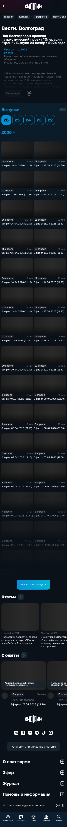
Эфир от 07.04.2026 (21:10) (16, 457)
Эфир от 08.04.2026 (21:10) (16, 428)
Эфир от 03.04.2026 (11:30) (16, 544)
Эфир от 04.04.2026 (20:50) (17, 515)
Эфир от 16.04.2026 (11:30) (49, 223)
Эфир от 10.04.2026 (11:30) (49, 369)
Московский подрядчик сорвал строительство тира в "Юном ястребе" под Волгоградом (19, 640)
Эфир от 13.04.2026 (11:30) (49, 311)
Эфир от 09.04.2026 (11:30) (49, 398)
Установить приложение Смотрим (33, 746)
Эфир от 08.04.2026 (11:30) (49, 428)
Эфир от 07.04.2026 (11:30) (49, 457)
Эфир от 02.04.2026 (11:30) (16, 574)
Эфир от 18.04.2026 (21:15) (16, 165)
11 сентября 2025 (10, 633)
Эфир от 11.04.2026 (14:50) (49, 340)
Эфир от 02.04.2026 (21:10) (49, 544)
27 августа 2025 (49, 633)
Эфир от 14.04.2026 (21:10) (16, 282)
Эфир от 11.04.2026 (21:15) (16, 340)
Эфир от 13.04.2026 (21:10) (16, 311)
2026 (14, 132)
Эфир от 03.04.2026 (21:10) (49, 515)
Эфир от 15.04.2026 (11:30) (49, 252)
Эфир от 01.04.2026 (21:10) (49, 574)
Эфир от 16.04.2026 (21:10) (16, 223)
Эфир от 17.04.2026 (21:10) (16, 194)
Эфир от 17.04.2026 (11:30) (49, 194)
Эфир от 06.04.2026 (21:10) (16, 486)
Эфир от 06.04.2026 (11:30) (49, 486)
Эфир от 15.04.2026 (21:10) (16, 252)
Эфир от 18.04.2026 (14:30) (49, 165)
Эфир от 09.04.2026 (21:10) (16, 398)
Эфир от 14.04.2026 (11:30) (49, 282)
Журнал (33, 783)
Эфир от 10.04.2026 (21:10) (16, 369)
